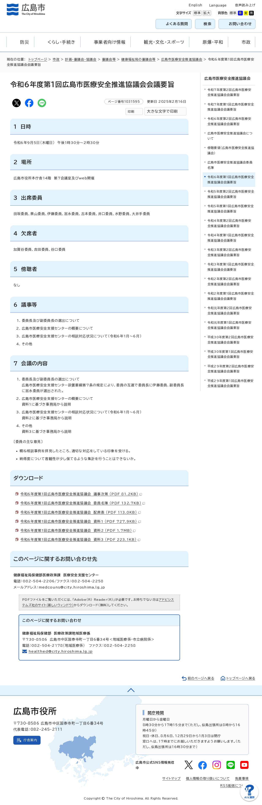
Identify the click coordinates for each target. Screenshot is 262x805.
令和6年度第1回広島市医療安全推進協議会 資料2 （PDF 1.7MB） (78, 530)
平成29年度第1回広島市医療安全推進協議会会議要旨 (230, 383)
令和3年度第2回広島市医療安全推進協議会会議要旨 (229, 252)
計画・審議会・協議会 (81, 59)
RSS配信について (234, 785)
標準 (197, 13)
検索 (208, 24)
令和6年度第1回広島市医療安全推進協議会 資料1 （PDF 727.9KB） (80, 521)
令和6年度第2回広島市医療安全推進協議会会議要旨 (229, 121)
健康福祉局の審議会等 (139, 59)
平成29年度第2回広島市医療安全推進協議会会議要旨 (230, 368)
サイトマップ (171, 778)
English (195, 5)
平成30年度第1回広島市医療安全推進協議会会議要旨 (230, 354)
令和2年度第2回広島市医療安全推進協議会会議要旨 (229, 281)
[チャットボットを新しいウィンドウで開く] (249, 800)
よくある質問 (177, 24)
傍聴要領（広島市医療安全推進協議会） (230, 150)
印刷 (131, 111)
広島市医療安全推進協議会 (182, 59)
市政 (56, 59)
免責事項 (242, 778)
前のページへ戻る (199, 678)
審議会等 (109, 59)
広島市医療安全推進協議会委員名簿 (229, 165)
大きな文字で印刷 (162, 111)
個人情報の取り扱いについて (208, 778)
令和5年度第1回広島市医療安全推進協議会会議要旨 (230, 208)
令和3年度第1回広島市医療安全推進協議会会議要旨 (230, 266)
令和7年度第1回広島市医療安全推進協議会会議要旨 (230, 107)
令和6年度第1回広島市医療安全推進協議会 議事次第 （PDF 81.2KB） (81, 494)
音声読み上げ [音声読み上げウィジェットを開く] (245, 5)
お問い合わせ (240, 24)
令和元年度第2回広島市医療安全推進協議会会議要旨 (229, 310)
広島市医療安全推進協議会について (229, 136)
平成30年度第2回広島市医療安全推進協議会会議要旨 (230, 339)
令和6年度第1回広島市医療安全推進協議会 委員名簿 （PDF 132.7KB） (82, 503)
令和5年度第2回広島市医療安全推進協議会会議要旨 (230, 194)
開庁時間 (156, 712)
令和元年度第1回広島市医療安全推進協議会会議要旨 (229, 325)
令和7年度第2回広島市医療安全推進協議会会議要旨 (229, 92)
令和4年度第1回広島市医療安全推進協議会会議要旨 (230, 237)
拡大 (206, 13)
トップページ (38, 59)
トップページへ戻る (240, 678)
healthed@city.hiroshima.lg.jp (61, 651)
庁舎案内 (30, 740)
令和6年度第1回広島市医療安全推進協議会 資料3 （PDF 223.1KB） (80, 539)
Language (218, 5)
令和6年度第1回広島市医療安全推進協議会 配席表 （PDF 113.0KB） (80, 512)
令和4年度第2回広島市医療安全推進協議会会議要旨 (229, 223)
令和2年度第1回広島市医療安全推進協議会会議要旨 (230, 296)
